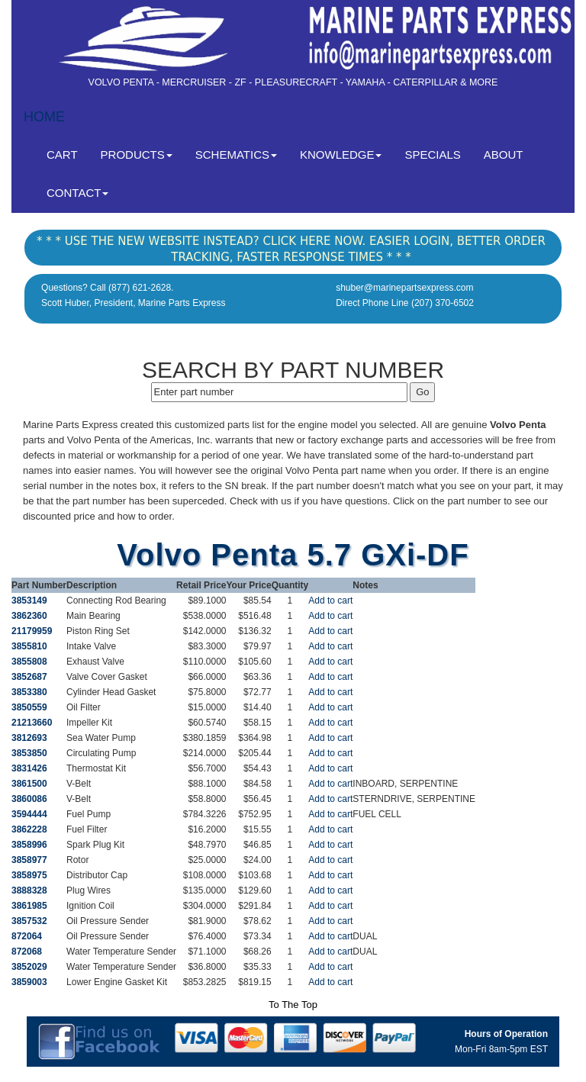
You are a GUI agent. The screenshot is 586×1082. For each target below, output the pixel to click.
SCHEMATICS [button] (236, 154)
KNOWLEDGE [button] (341, 154)
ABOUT (503, 154)
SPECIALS (432, 154)
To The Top (293, 1004)
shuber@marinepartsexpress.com (404, 287)
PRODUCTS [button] (136, 154)
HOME (44, 116)
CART (68, 154)
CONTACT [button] (77, 192)
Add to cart (330, 600)
